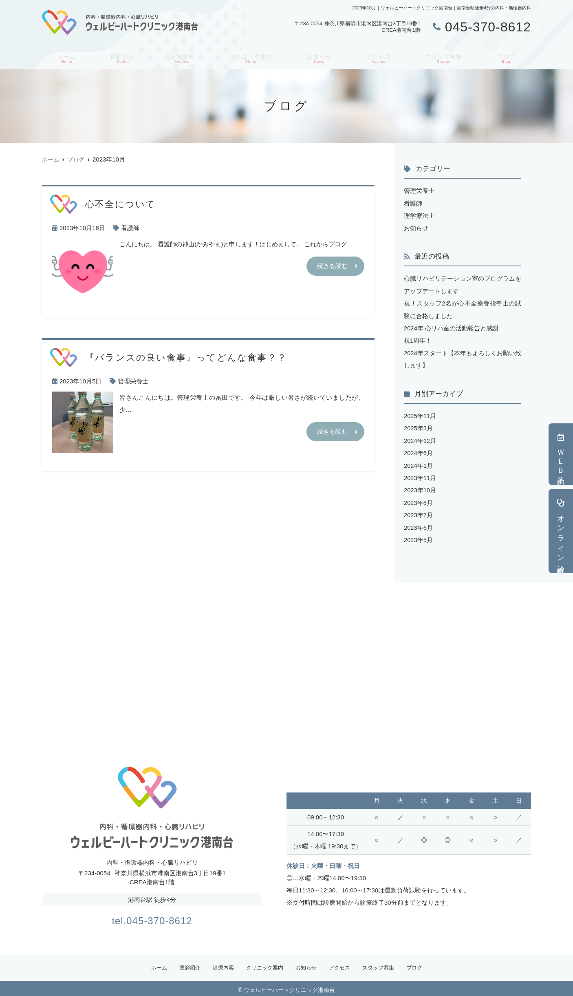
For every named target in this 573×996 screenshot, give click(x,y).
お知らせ (319, 57)
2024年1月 (418, 462)
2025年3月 (418, 426)
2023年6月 (418, 523)
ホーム (65, 57)
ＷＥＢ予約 (561, 454)
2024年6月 (418, 450)
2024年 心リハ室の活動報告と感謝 (451, 326)
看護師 (130, 227)
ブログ (508, 57)
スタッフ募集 (445, 57)
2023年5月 (418, 536)
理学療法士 (419, 215)
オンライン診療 (561, 531)
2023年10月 (420, 487)
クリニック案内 (249, 57)
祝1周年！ (418, 339)
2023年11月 (420, 474)
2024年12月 (420, 438)
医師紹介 (120, 57)
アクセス (378, 57)
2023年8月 (418, 499)
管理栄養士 (133, 381)
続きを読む (332, 266)
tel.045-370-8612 (151, 915)
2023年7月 (418, 511)
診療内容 (179, 57)
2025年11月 (420, 413)
